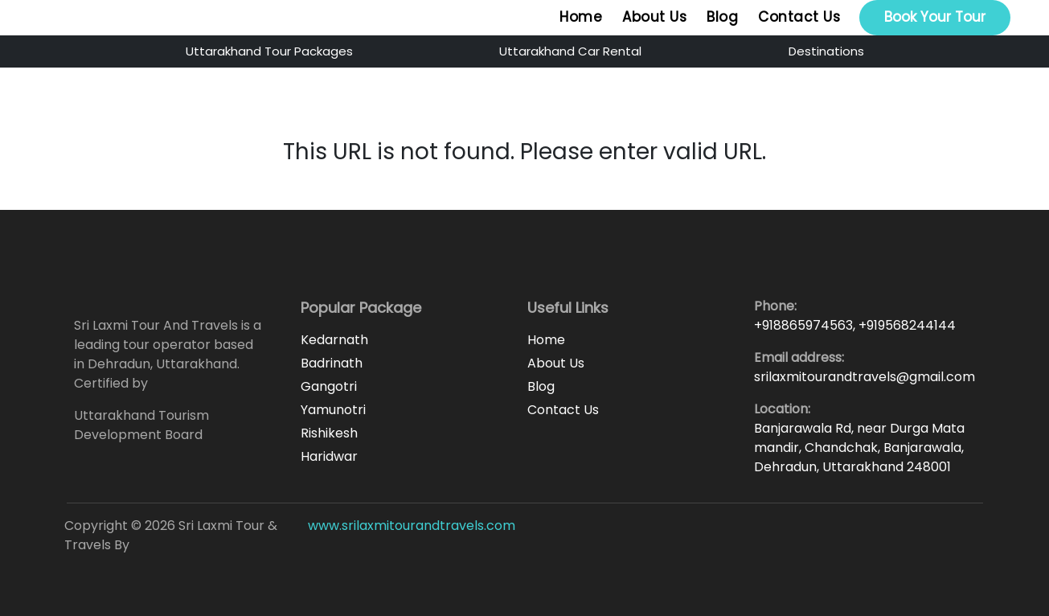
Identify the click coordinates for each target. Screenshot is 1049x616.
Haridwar (329, 456)
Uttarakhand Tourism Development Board (141, 425)
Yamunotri (333, 409)
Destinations (826, 51)
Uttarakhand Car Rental (570, 51)
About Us (654, 17)
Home (580, 17)
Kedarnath (334, 340)
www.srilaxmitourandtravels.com (411, 525)
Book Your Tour (934, 17)
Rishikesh (329, 433)
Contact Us (799, 17)
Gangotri (329, 386)
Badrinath (332, 363)
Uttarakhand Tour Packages (269, 51)
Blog (722, 17)
